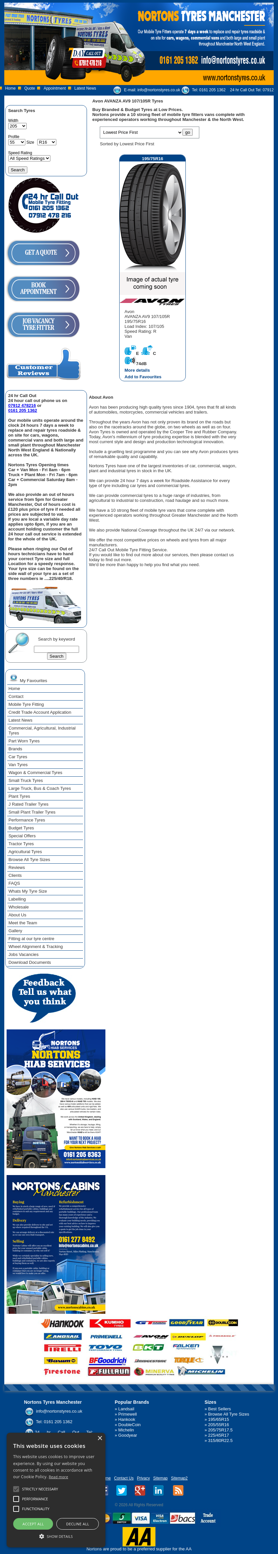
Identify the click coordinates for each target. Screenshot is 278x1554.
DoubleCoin (129, 1424)
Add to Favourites (143, 376)
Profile (13, 136)
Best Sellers (219, 1408)
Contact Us (123, 1478)
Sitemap (160, 1478)
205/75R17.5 (220, 1429)
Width (13, 120)
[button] (56, 1536)
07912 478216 (22, 405)
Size (30, 142)
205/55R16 (218, 1424)
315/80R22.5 (220, 1440)
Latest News (85, 88)
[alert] (56, 1490)
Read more (58, 1476)
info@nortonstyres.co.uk (158, 90)
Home (10, 88)
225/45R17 (218, 1435)
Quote (29, 88)
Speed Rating (20, 153)
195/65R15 (218, 1419)
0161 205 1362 (212, 90)
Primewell (127, 1414)
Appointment (54, 88)
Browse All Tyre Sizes (228, 1414)
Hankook (126, 1419)
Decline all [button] (77, 1523)
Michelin (126, 1429)
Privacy (143, 1478)
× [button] (99, 1438)
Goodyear (127, 1435)
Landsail (126, 1408)
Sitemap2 (179, 1478)
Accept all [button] (33, 1523)
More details (137, 370)
